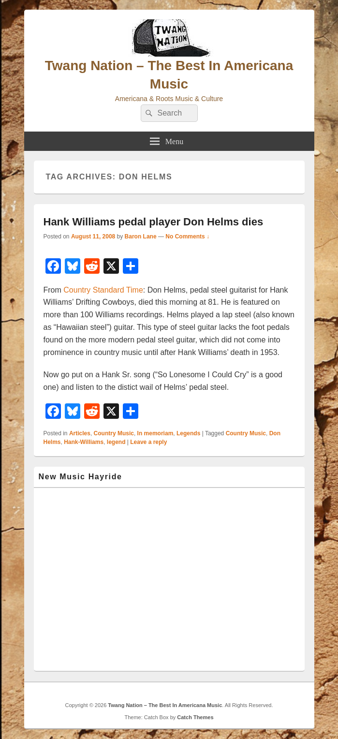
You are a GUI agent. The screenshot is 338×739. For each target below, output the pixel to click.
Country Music (114, 433)
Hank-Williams (83, 442)
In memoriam (155, 433)
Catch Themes (195, 717)
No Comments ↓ (187, 236)
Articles (79, 433)
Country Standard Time (103, 290)
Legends (188, 433)
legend (116, 442)
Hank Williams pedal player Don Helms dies (154, 222)
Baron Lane (141, 236)
